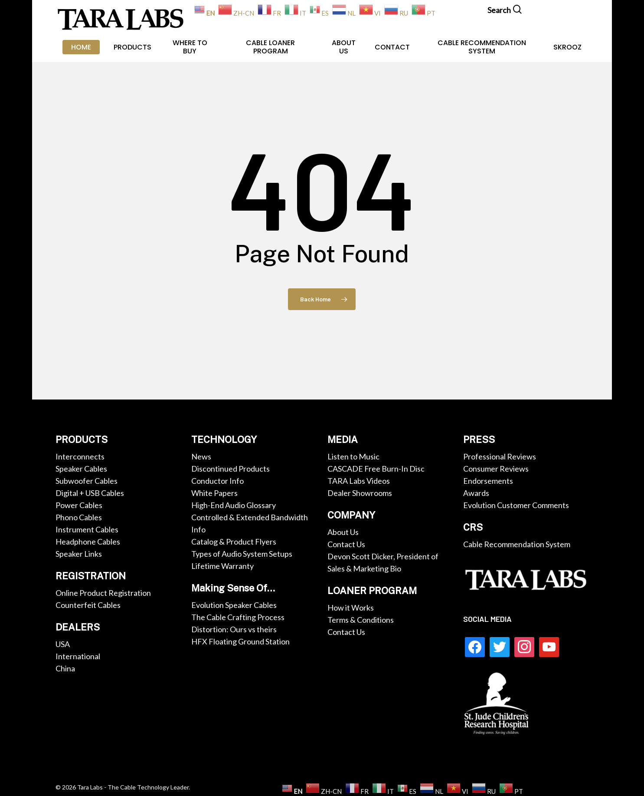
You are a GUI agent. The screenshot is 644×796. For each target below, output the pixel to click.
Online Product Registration (103, 593)
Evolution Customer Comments (516, 505)
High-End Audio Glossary (233, 505)
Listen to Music (353, 456)
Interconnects (80, 456)
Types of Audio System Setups (241, 553)
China (65, 668)
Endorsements (488, 481)
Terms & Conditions (360, 619)
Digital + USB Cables (90, 493)
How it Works (350, 607)
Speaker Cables (81, 468)
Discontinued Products (230, 468)
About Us (343, 532)
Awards (476, 493)
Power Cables (79, 505)
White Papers (214, 493)
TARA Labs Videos (358, 481)
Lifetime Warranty (222, 566)
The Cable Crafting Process (237, 617)
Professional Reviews (499, 456)
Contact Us (346, 544)
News (201, 456)
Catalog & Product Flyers (233, 541)
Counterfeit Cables (88, 605)
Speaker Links (79, 553)
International (78, 656)
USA (63, 644)
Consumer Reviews (496, 468)
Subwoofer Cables (87, 481)
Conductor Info (217, 481)
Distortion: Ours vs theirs (234, 629)
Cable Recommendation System (516, 544)
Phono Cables (79, 517)
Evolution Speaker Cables (234, 605)
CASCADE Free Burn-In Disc (376, 468)
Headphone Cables (88, 541)
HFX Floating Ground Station (240, 641)
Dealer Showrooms (359, 493)
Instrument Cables (87, 529)
